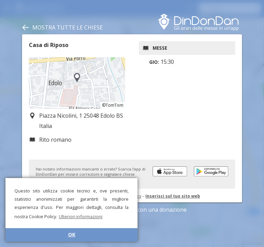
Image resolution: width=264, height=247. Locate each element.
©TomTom (112, 105)
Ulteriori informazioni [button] (80, 216)
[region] (77, 83)
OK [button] (71, 234)
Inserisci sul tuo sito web (172, 196)
